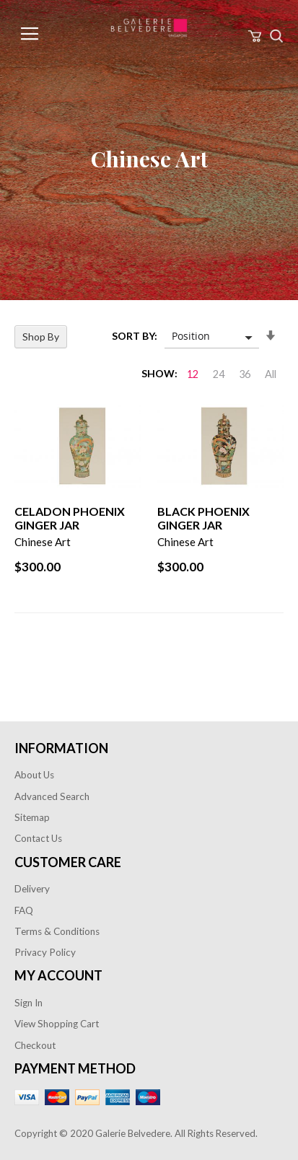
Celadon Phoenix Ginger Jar (69, 518)
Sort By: (134, 336)
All (270, 374)
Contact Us (38, 838)
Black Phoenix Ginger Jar (203, 518)
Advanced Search (51, 796)
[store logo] (149, 28)
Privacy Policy (45, 952)
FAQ (23, 910)
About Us (34, 775)
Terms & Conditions (57, 931)
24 (218, 374)
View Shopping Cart (56, 1023)
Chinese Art (42, 541)
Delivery (32, 889)
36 (244, 374)
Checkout (35, 1045)
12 (192, 374)
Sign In (28, 1003)
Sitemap (32, 817)
